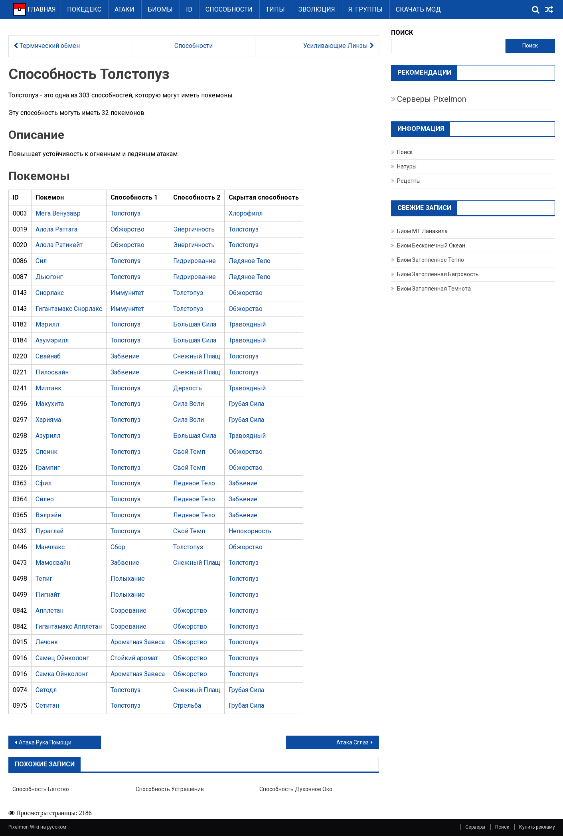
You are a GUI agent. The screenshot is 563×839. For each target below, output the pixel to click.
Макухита (50, 404)
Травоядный (247, 324)
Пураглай (49, 531)
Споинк (46, 451)
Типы (275, 9)
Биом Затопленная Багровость (438, 274)
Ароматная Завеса (138, 642)
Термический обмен (47, 45)
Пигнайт (48, 594)
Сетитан (47, 705)
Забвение (125, 356)
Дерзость (187, 388)
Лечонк (47, 642)
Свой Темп (189, 451)
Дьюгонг (49, 277)
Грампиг (48, 467)
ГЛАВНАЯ (34, 9)
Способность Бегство (40, 789)
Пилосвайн (52, 372)
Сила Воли (188, 404)
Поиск (530, 45)
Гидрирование (194, 261)
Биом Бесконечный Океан (431, 245)
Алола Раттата (56, 229)
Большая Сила (194, 324)
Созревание (128, 610)
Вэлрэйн (48, 515)
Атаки (124, 9)
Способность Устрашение (170, 789)
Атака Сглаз (352, 742)
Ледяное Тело (250, 261)
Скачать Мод (418, 9)
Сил (41, 261)
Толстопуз (125, 213)
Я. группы (365, 9)
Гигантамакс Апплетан (69, 626)
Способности (229, 9)
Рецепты (409, 181)
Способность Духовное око (295, 789)
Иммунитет (127, 293)
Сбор (118, 547)
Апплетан (49, 610)
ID (189, 9)
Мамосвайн (53, 562)
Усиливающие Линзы (338, 45)
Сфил (43, 483)
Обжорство (127, 229)
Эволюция (316, 9)
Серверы (475, 827)
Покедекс (84, 9)
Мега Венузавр (58, 213)
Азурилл (48, 435)
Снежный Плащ (196, 356)
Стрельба (187, 705)
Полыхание (128, 578)
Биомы (160, 9)
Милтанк (48, 388)
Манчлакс (50, 547)
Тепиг (44, 578)
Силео (45, 499)
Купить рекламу (537, 827)
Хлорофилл (246, 213)
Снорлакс (50, 293)
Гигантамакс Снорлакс (69, 309)
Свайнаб (48, 356)
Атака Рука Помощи (45, 742)
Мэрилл (47, 324)
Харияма (48, 419)
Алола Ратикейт (59, 245)
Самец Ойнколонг (62, 658)
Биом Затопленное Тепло (430, 260)
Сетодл (46, 690)
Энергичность (194, 229)
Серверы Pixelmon (431, 99)
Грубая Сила (246, 404)
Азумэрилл (52, 340)
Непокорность (250, 531)
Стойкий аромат (134, 658)
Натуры (407, 166)
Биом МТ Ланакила (422, 231)
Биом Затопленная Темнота (434, 288)
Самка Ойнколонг (62, 674)
